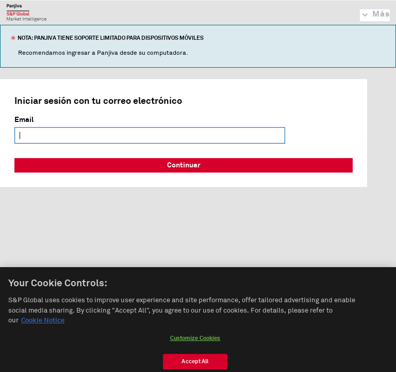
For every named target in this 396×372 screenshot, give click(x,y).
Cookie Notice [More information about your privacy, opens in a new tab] (42, 323)
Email (24, 119)
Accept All (195, 363)
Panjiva (26, 12)
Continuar (184, 165)
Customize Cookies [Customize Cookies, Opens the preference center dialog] (195, 340)
